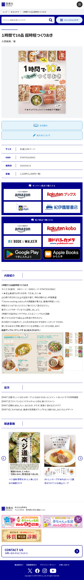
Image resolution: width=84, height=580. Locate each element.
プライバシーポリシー (48, 564)
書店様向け (19, 564)
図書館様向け (31, 564)
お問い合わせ (64, 564)
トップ (5, 12)
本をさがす (15, 12)
